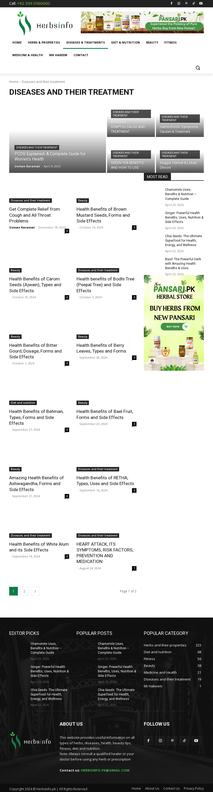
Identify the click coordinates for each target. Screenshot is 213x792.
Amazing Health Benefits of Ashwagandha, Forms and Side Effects (36, 482)
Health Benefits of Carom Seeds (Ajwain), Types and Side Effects (35, 284)
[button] (197, 68)
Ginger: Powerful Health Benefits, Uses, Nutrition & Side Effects (184, 217)
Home (13, 81)
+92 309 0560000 (33, 3)
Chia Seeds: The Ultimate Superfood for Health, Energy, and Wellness (183, 240)
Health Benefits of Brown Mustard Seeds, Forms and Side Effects (103, 214)
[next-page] (35, 590)
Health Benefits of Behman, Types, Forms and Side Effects (36, 416)
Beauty (82, 200)
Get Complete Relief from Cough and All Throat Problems (34, 214)
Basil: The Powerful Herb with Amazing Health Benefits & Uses (182, 263)
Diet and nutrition (23, 402)
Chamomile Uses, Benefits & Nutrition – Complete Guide (180, 194)
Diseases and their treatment (36, 147)
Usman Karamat (22, 227)
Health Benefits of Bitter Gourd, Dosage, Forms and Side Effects (35, 350)
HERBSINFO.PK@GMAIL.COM (105, 768)
